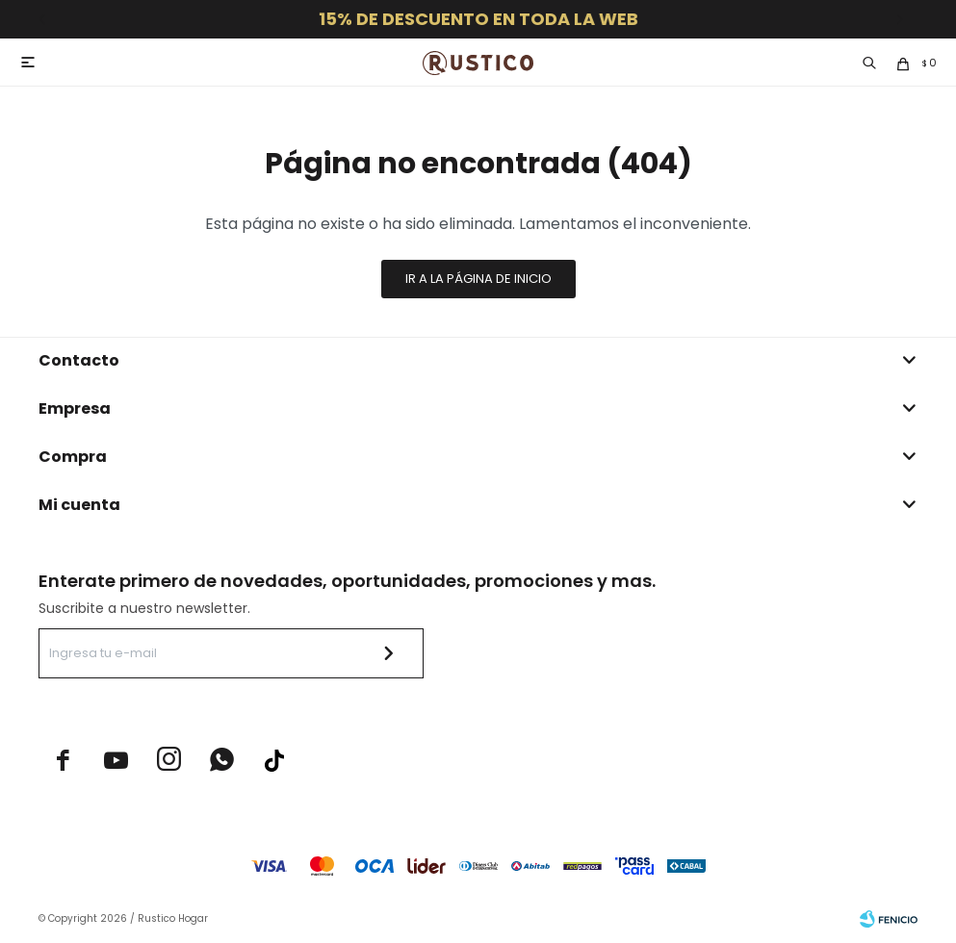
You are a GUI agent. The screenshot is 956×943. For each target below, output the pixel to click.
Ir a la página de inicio (478, 278)
